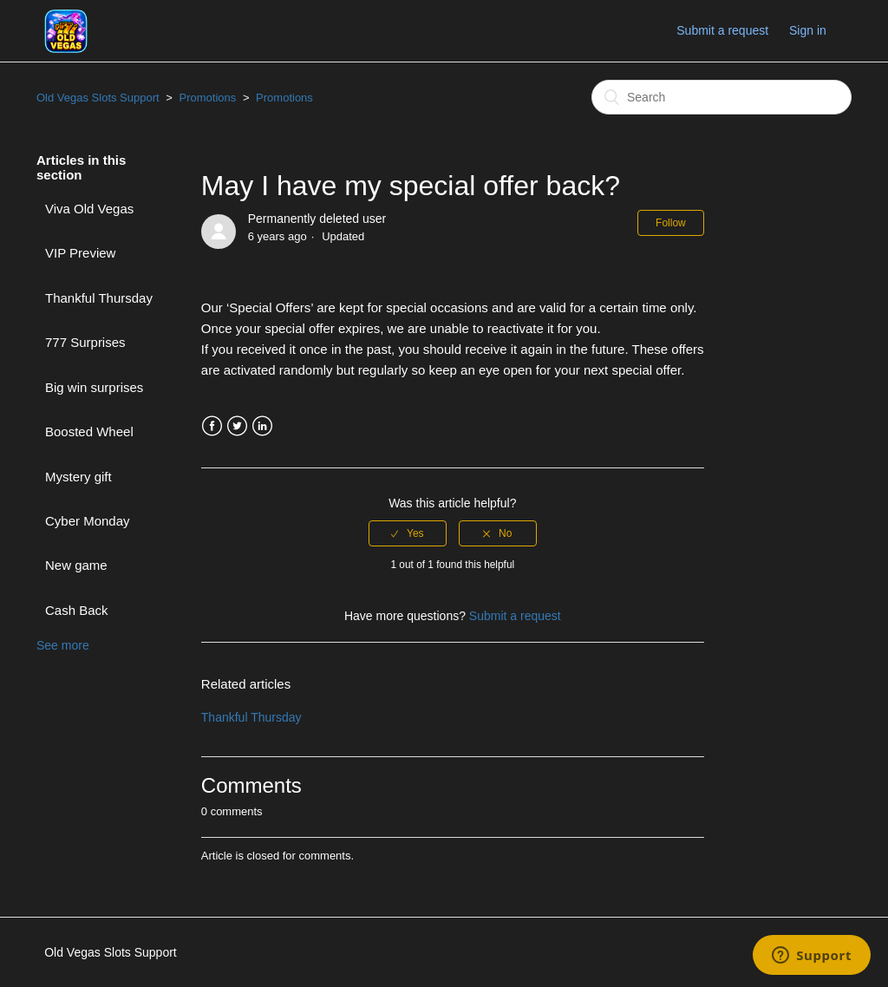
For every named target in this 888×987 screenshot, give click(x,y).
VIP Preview (80, 252)
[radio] (408, 533)
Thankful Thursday (99, 298)
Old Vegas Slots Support (98, 97)
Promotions (208, 97)
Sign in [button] (807, 30)
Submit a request (722, 30)
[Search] (721, 97)
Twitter (237, 426)
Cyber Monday (87, 520)
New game (76, 565)
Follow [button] (671, 223)
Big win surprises (94, 387)
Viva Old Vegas (89, 208)
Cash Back (76, 610)
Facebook (212, 426)
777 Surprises (85, 342)
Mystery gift (78, 476)
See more (62, 645)
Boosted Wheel (89, 431)
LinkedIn (262, 426)
